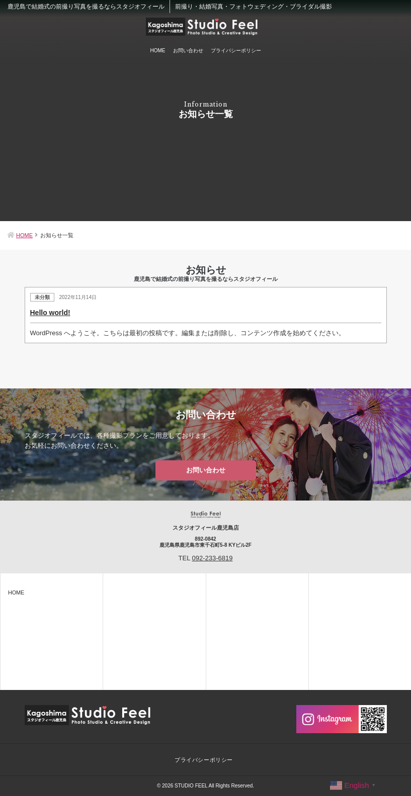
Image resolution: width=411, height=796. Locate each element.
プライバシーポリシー (236, 50)
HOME (158, 50)
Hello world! (50, 313)
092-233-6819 (212, 558)
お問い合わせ (188, 50)
